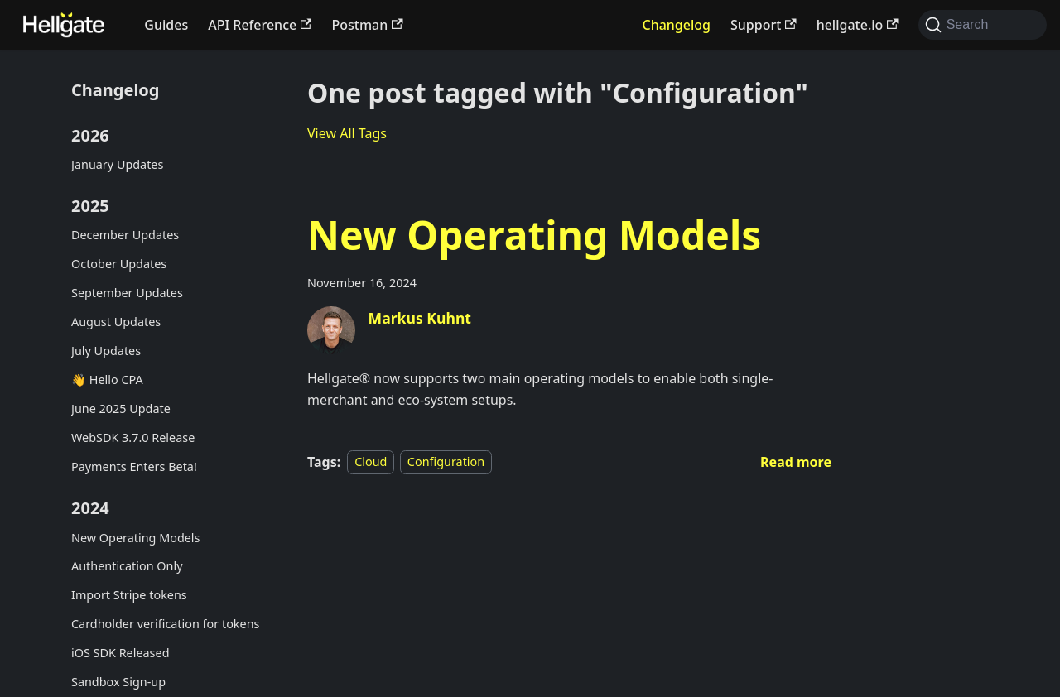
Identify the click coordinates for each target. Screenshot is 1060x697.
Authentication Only (127, 566)
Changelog (676, 25)
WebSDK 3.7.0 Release (133, 437)
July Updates (106, 350)
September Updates (127, 292)
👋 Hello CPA (107, 379)
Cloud (370, 462)
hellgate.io (858, 25)
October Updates (118, 264)
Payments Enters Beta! (134, 466)
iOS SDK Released (120, 653)
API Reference (259, 25)
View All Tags (347, 133)
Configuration (445, 462)
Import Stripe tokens (129, 595)
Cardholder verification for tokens (165, 624)
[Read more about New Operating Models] (795, 462)
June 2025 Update (121, 408)
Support (763, 25)
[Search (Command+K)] (982, 25)
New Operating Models (135, 538)
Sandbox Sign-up (118, 682)
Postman (366, 25)
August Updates (116, 321)
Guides (166, 25)
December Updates (125, 235)
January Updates (117, 164)
